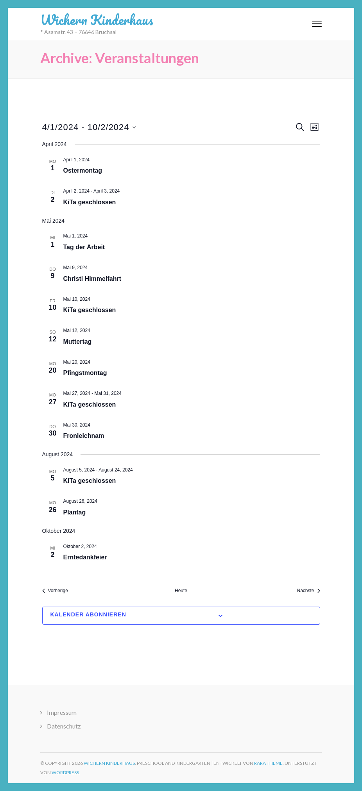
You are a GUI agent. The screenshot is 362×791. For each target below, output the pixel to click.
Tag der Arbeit (84, 247)
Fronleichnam (83, 435)
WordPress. (66, 772)
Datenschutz (64, 726)
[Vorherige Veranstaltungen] (55, 590)
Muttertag (77, 341)
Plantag (74, 512)
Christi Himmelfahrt (92, 278)
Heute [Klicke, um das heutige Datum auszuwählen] (181, 590)
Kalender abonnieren (88, 614)
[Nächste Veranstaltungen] (308, 590)
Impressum (62, 712)
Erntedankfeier (85, 557)
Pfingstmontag (85, 373)
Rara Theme (268, 763)
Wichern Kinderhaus (96, 19)
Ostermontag (82, 170)
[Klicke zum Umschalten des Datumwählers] (89, 127)
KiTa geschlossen (89, 202)
